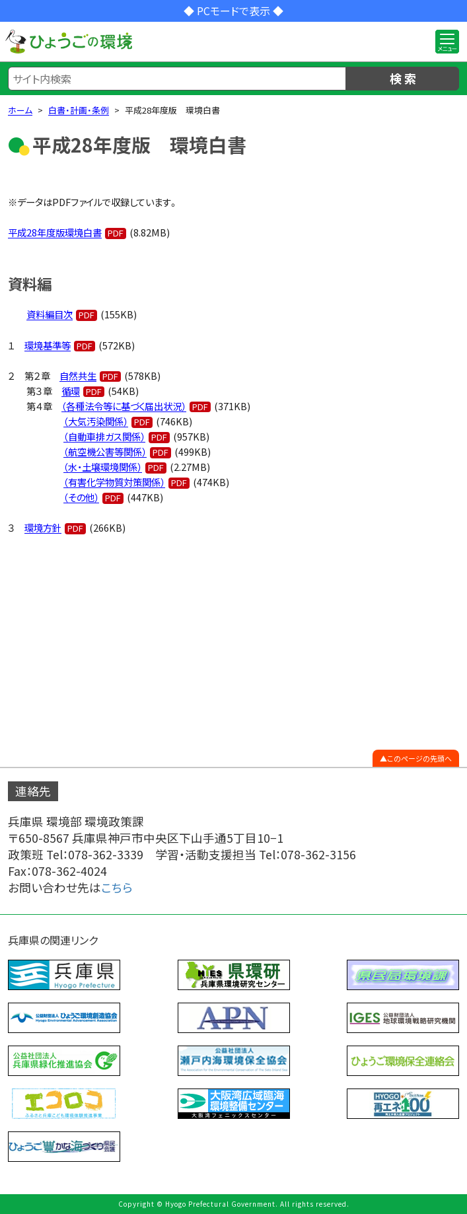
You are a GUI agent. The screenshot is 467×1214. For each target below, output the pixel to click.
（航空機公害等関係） (105, 451)
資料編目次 (49, 314)
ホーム (20, 110)
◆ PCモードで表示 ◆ (233, 10)
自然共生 (77, 375)
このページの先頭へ (419, 758)
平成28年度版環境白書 (55, 232)
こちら (117, 887)
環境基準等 (47, 345)
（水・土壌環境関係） (102, 467)
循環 (70, 391)
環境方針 (42, 527)
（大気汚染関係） (95, 421)
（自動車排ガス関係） (104, 436)
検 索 (403, 78)
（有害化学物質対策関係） (114, 482)
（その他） (81, 497)
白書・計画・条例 (78, 110)
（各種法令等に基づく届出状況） (123, 406)
